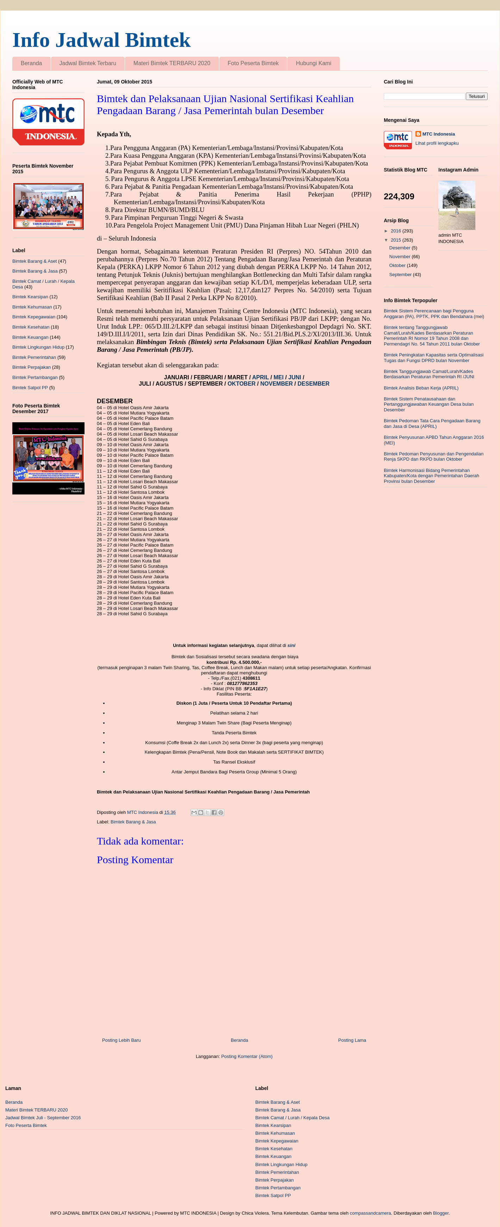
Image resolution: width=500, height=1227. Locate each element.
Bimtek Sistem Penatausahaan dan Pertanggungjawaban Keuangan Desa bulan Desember (429, 404)
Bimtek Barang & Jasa (133, 821)
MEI (279, 377)
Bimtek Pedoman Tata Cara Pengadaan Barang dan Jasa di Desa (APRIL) (432, 423)
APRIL (261, 377)
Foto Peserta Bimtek (253, 63)
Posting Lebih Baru (121, 1040)
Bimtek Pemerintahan (34, 357)
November (400, 256)
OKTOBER (241, 384)
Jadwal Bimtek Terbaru (88, 63)
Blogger (441, 1213)
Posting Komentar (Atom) (247, 1056)
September (401, 274)
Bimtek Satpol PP (30, 387)
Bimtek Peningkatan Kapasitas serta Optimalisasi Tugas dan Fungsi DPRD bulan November (433, 357)
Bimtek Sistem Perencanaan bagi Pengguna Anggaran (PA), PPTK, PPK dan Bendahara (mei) (434, 313)
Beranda (31, 63)
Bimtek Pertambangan (35, 377)
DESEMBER (314, 384)
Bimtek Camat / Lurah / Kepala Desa (292, 1117)
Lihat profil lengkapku (437, 143)
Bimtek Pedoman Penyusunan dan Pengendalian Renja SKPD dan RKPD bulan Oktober (433, 456)
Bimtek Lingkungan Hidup (38, 347)
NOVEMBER (276, 384)
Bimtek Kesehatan (31, 327)
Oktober (398, 265)
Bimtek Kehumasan (32, 307)
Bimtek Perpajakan (31, 367)
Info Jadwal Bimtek (101, 39)
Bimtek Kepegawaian (33, 316)
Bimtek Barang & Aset (34, 261)
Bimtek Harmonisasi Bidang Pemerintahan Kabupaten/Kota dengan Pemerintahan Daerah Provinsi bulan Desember (431, 476)
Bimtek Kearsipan (30, 296)
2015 (396, 240)
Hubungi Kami (313, 63)
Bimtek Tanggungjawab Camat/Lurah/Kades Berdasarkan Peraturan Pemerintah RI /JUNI (429, 374)
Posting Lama (352, 1040)
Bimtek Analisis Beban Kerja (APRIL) (421, 388)
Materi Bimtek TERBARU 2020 (171, 63)
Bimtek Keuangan (30, 337)
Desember (400, 247)
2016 (396, 230)
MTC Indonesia (439, 134)
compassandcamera (370, 1213)
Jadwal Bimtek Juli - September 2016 (43, 1117)
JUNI (295, 377)
